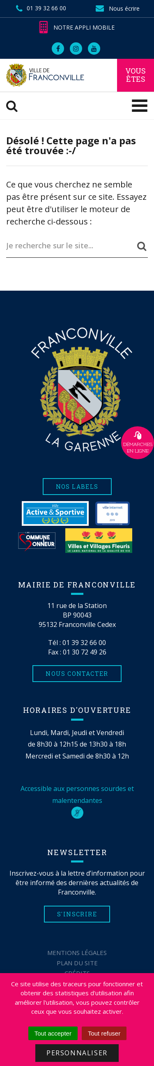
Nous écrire (117, 8)
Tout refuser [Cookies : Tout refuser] (104, 1033)
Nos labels (77, 486)
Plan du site (77, 963)
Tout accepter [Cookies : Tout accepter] (52, 1033)
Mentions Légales (77, 952)
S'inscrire (77, 914)
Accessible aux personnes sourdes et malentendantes (77, 800)
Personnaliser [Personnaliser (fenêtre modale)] (77, 1052)
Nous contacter (77, 674)
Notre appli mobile (77, 27)
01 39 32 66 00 (84, 642)
